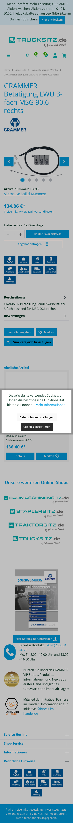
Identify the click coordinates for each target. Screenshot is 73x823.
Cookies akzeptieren (36, 427)
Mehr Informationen (50, 405)
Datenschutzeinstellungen (36, 417)
